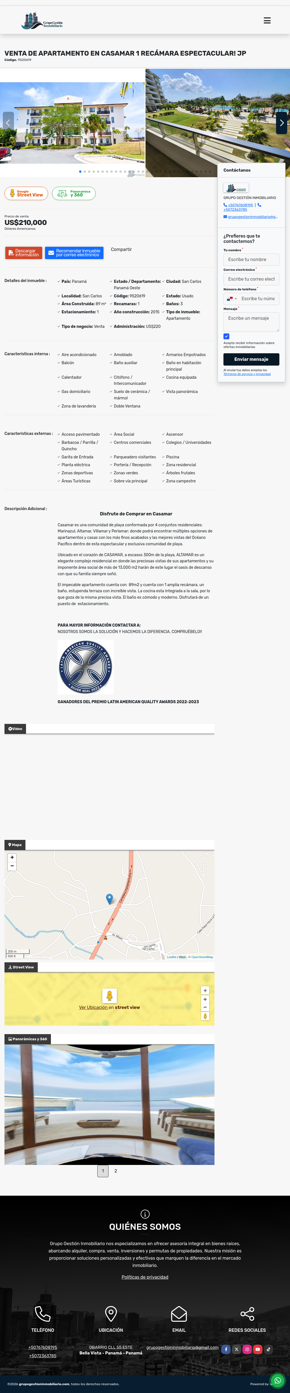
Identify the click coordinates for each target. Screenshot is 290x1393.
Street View (26, 193)
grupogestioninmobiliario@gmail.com (183, 1347)
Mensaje (231, 308)
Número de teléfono (240, 289)
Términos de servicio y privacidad (247, 374)
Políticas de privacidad (145, 1277)
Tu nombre (233, 250)
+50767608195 (240, 205)
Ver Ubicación (94, 1007)
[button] (80, 171)
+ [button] (12, 858)
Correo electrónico (240, 269)
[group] (72, 123)
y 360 (74, 193)
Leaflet (171, 957)
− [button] (12, 866)
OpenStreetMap (202, 957)
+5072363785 (235, 209)
